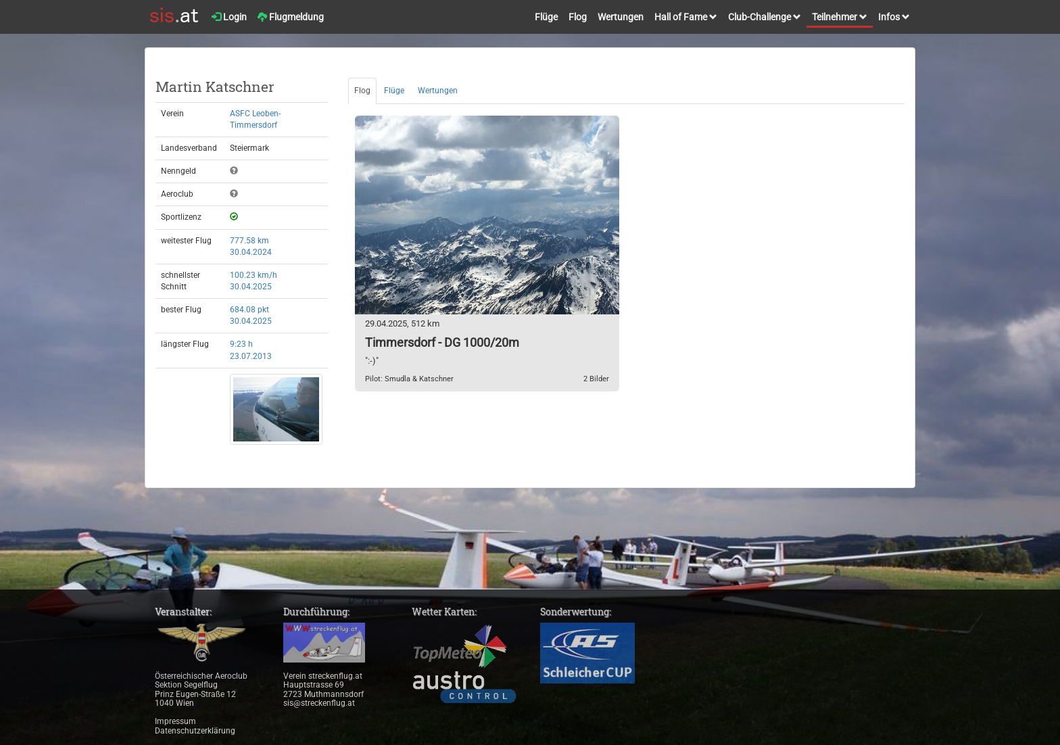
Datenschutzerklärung (195, 731)
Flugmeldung (291, 16)
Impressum (175, 721)
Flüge (546, 16)
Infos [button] (894, 16)
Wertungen (621, 16)
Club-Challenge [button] (764, 16)
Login (229, 16)
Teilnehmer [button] (839, 16)
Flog (578, 16)
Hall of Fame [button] (685, 16)
